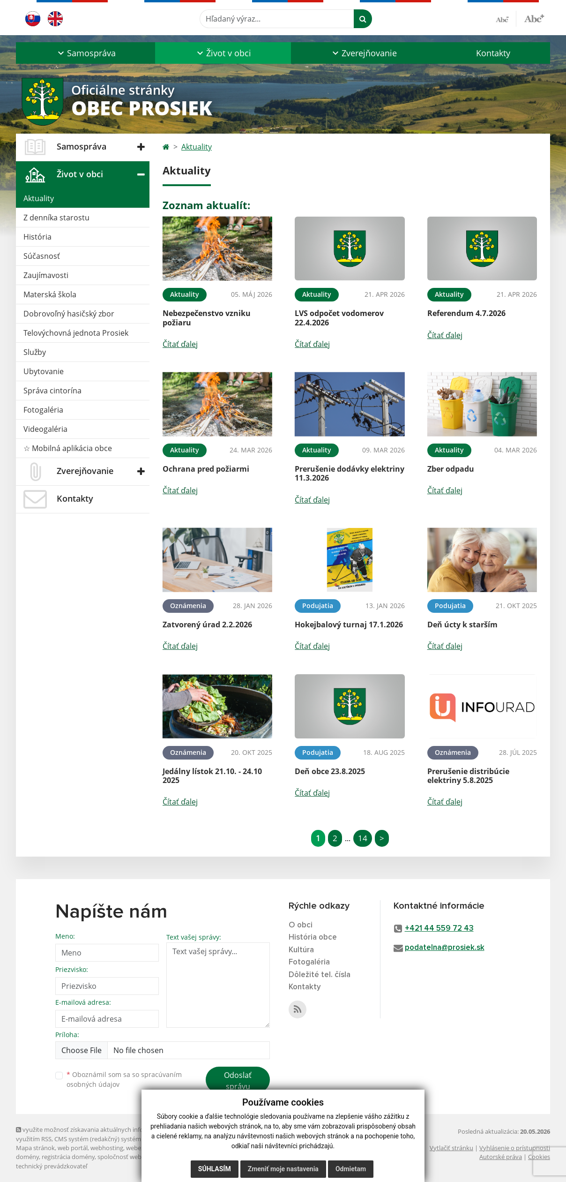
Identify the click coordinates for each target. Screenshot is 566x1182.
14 (362, 838)
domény (27, 1156)
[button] (85, 53)
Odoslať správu (238, 1081)
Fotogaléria (43, 410)
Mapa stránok (35, 1148)
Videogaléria (45, 429)
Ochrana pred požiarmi (206, 469)
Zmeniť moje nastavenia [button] (283, 1169)
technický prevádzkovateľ (51, 1166)
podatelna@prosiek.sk (444, 948)
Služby (34, 352)
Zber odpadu (450, 469)
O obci (301, 925)
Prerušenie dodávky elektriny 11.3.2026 (349, 473)
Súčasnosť (41, 256)
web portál (73, 1148)
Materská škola (49, 294)
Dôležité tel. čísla (319, 975)
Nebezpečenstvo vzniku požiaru (207, 317)
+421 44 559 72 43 (439, 929)
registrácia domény (68, 1156)
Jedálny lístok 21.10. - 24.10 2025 (212, 775)
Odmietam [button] (350, 1169)
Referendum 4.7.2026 (466, 313)
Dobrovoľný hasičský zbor (68, 314)
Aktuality (38, 198)
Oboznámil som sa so (124, 1079)
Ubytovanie (43, 371)
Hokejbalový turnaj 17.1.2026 (349, 624)
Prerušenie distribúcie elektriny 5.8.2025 (468, 775)
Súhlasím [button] (214, 1169)
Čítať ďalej (180, 344)
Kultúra (301, 950)
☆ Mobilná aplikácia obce (67, 448)
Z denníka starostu (56, 217)
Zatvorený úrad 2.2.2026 (207, 624)
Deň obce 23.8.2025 (330, 771)
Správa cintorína (52, 390)
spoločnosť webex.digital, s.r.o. (139, 1156)
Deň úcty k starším (462, 624)
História (37, 237)
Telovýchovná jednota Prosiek (75, 333)
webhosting (106, 1148)
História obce (313, 937)
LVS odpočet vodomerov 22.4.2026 (339, 317)
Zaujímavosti (45, 275)
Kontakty (493, 53)
